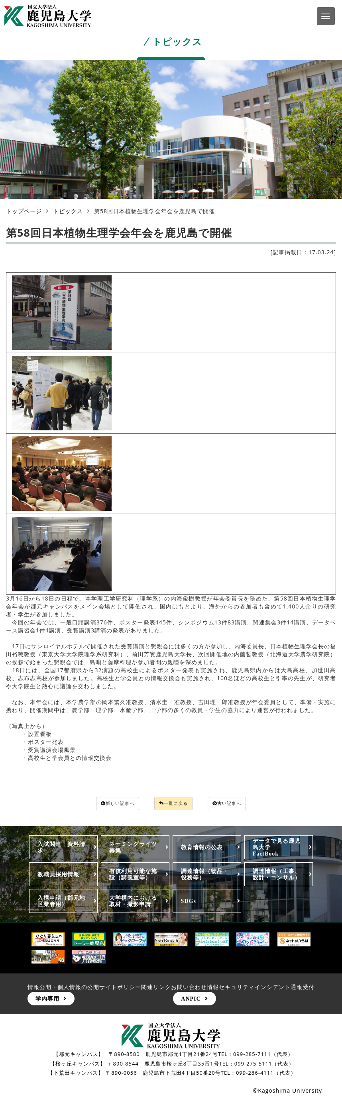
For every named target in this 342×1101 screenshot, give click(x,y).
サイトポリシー (120, 988)
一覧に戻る (174, 804)
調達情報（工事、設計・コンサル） (277, 875)
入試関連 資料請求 (61, 848)
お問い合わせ (189, 988)
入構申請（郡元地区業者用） (61, 902)
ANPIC (190, 1000)
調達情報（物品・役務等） (205, 875)
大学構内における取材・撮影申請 (133, 902)
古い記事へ (237, 804)
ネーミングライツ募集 (133, 848)
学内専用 (47, 1000)
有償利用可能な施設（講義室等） (133, 875)
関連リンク (156, 988)
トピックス (68, 211)
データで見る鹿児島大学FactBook (277, 848)
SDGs (188, 902)
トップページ (24, 211)
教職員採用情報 (58, 875)
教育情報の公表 (202, 848)
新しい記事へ (108, 804)
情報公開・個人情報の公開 (63, 988)
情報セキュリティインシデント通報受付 (260, 988)
